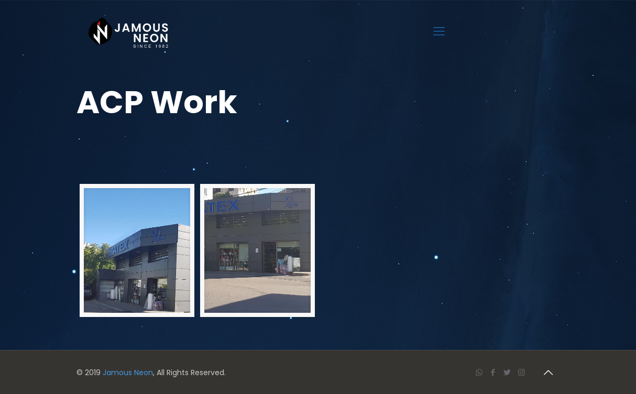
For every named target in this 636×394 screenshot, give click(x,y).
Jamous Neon (128, 372)
